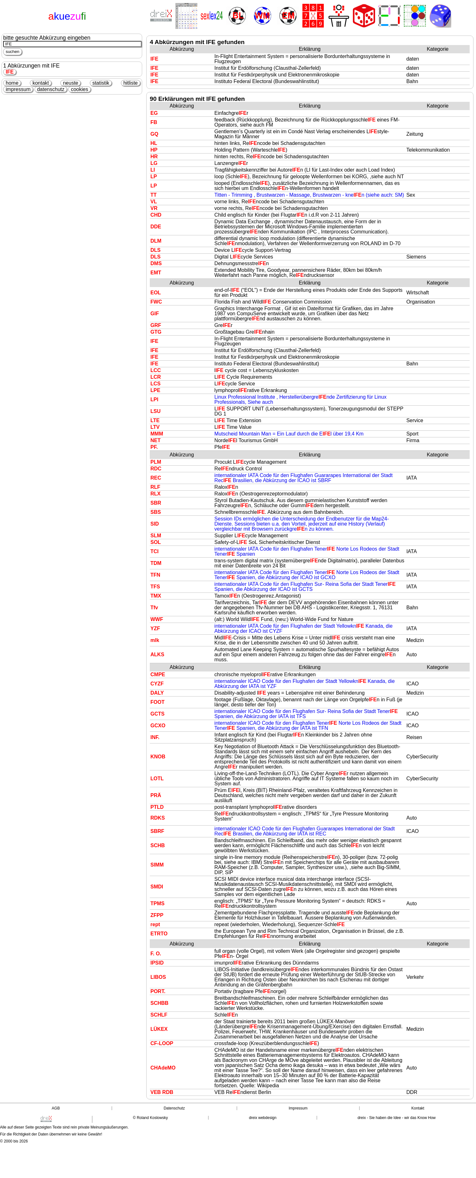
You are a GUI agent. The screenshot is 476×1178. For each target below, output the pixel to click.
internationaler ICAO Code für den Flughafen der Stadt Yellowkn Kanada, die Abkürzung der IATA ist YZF (305, 683)
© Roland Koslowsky (150, 1118)
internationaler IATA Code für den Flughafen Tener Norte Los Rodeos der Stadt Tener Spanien (307, 551)
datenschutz (50, 89)
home (12, 83)
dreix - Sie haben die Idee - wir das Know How (397, 1118)
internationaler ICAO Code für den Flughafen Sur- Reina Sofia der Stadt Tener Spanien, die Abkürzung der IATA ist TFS (306, 714)
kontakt (40, 83)
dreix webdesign (262, 1118)
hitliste (130, 83)
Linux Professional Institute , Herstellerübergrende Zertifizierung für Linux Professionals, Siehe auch (301, 399)
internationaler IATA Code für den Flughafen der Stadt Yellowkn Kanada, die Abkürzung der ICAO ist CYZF (304, 628)
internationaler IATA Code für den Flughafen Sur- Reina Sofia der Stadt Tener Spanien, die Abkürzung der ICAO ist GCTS (305, 586)
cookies (79, 89)
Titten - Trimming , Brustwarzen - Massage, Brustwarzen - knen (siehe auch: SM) (309, 195)
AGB (56, 1108)
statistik (100, 83)
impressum (18, 89)
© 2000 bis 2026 (14, 1141)
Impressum (298, 1108)
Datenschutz (174, 1108)
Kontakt (417, 1108)
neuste (70, 83)
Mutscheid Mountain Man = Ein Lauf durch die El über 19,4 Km (289, 433)
